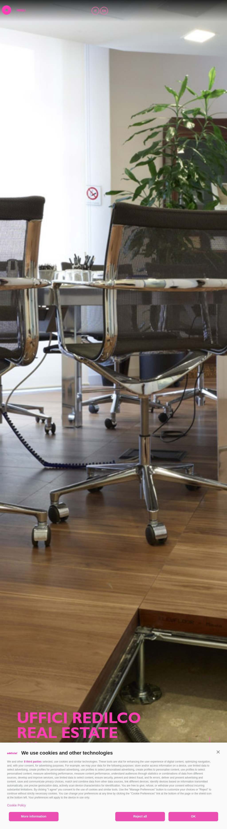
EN (104, 10)
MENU (21, 10)
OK (193, 816)
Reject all (140, 816)
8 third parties (32, 761)
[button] (218, 752)
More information (33, 816)
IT (95, 10)
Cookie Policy (16, 805)
